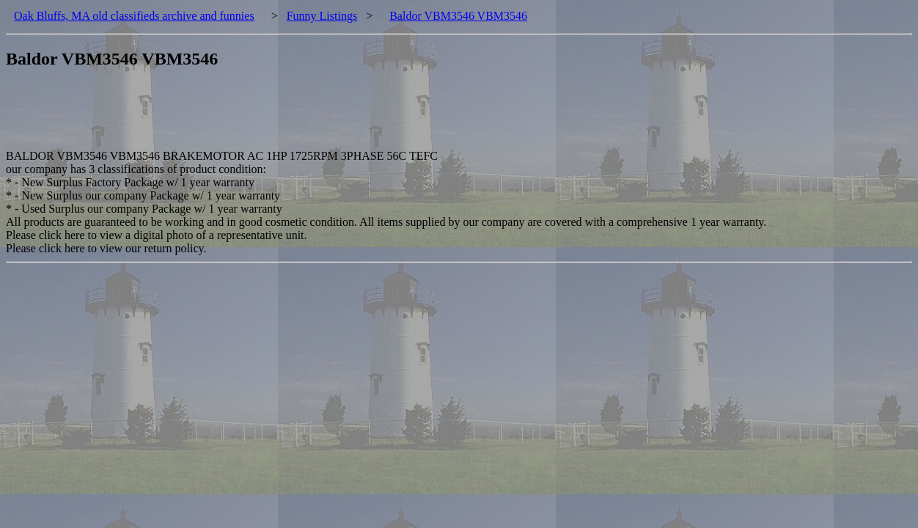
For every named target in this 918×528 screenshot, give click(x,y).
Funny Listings (322, 16)
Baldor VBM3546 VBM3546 (458, 16)
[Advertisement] (273, 117)
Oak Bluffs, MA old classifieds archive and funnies (134, 16)
